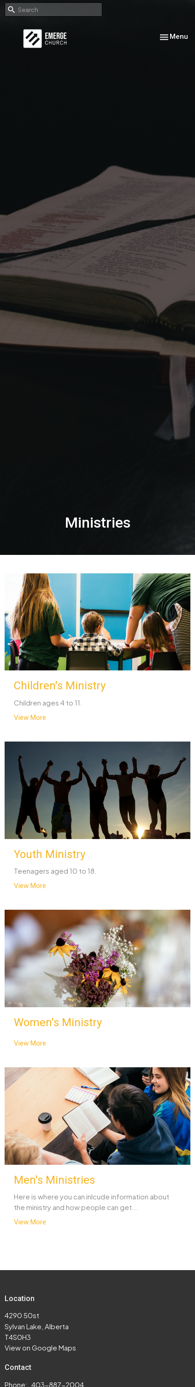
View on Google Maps (40, 1347)
